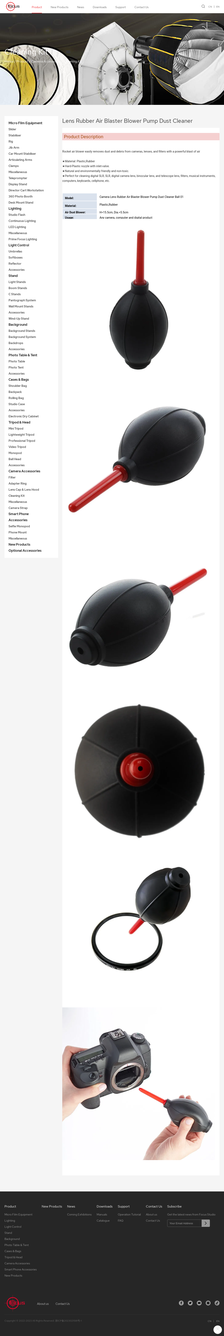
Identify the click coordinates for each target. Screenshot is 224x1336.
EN (218, 6)
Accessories (17, 270)
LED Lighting (17, 227)
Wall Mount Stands (21, 306)
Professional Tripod (22, 441)
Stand (13, 276)
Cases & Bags (19, 379)
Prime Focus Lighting (23, 239)
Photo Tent (16, 367)
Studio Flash (17, 215)
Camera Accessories (46, 61)
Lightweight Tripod (21, 435)
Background (18, 324)
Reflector (15, 263)
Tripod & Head (19, 422)
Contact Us (141, 7)
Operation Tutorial (129, 1214)
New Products (59, 7)
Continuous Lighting (22, 221)
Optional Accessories (25, 550)
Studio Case (17, 404)
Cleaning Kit (73, 61)
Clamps (14, 166)
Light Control (19, 245)
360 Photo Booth (21, 196)
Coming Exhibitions (79, 1214)
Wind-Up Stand (19, 318)
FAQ (120, 1220)
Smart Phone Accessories (19, 517)
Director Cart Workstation (26, 190)
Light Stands (17, 282)
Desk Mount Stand (21, 202)
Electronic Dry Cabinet (24, 416)
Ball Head (15, 459)
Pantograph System (22, 300)
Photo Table (17, 361)
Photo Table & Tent (23, 355)
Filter (12, 477)
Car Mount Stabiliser (22, 154)
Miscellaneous (18, 172)
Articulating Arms (20, 160)
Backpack (15, 392)
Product (37, 7)
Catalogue (103, 1220)
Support (120, 7)
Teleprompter (18, 178)
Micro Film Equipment (25, 123)
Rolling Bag (16, 398)
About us (151, 1214)
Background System (22, 337)
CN (210, 6)
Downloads (100, 7)
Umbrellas (15, 251)
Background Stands (22, 331)
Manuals (102, 1214)
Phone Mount (18, 532)
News (80, 7)
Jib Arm (14, 147)
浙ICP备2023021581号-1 (68, 1320)
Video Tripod (17, 447)
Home (8, 61)
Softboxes (16, 257)
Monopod (15, 453)
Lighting (15, 208)
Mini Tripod (16, 428)
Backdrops (16, 343)
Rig (11, 141)
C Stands (15, 294)
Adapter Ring (18, 483)
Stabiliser (15, 135)
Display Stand (18, 184)
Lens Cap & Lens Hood (24, 489)
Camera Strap (18, 508)
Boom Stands (18, 288)
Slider (12, 129)
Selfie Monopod (19, 526)
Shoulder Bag (18, 386)
